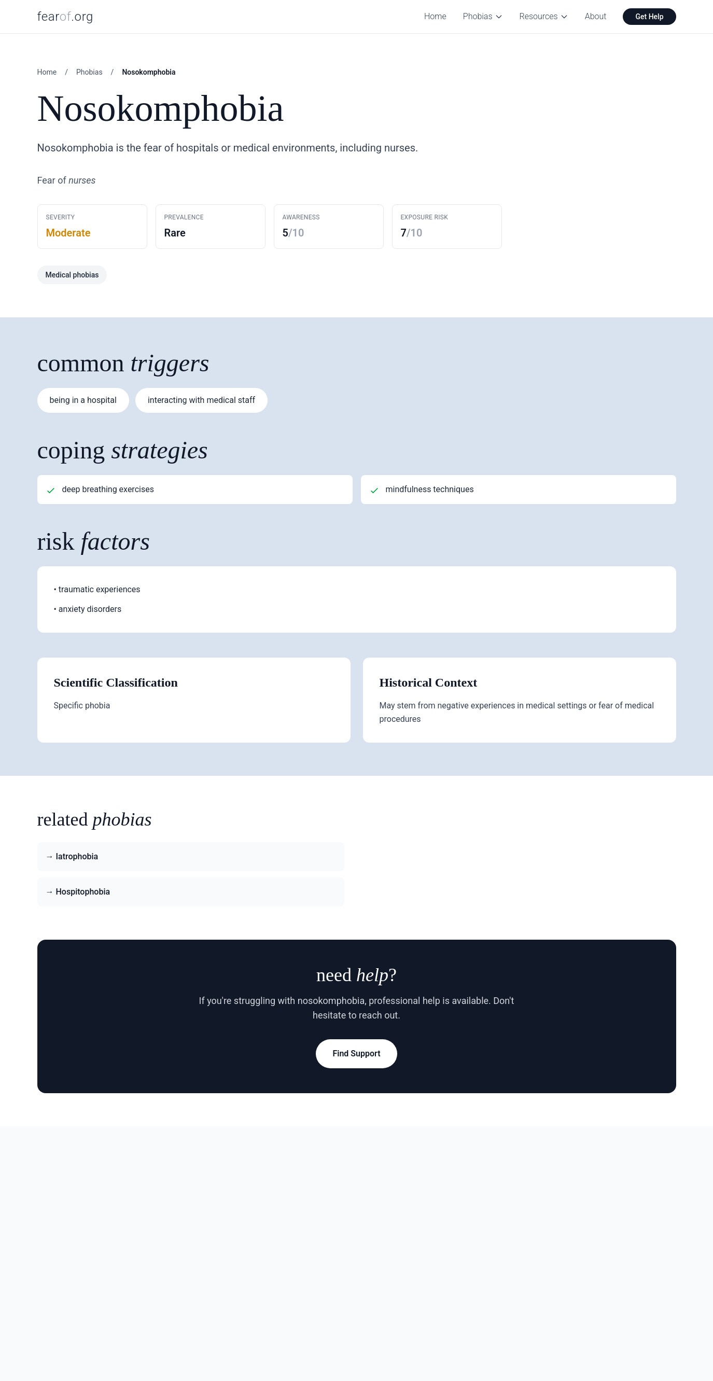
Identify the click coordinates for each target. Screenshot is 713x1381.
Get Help (649, 16)
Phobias (483, 16)
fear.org (65, 16)
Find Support (356, 1053)
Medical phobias (72, 275)
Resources (544, 16)
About (596, 16)
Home (435, 16)
